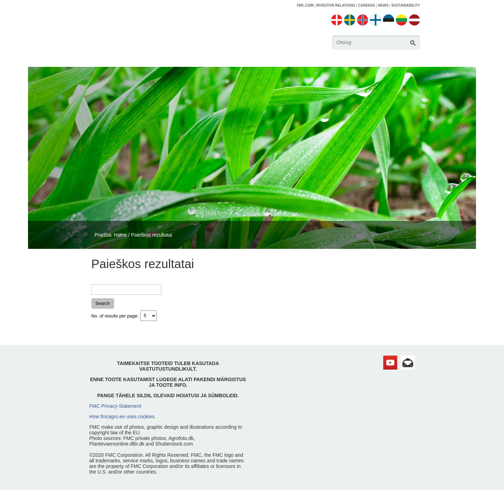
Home (120, 235)
